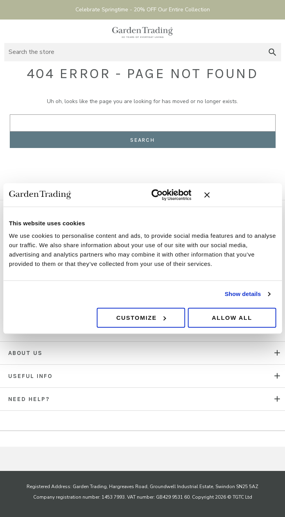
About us (25, 353)
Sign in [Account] (259, 31)
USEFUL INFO (30, 376)
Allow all (232, 317)
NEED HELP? (29, 399)
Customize (141, 317)
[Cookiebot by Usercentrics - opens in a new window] (157, 195)
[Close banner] (240, 195)
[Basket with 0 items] (274, 31)
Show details (243, 294)
